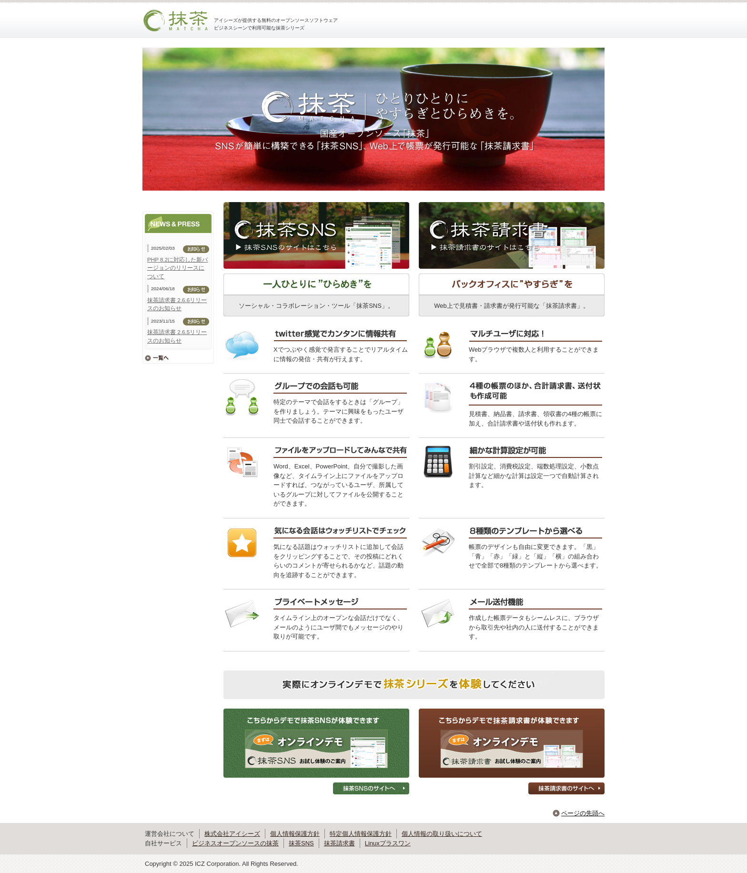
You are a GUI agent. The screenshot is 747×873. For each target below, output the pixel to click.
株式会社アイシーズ (232, 833)
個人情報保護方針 (295, 833)
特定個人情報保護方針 (361, 833)
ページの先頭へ (583, 813)
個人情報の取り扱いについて (442, 833)
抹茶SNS (301, 843)
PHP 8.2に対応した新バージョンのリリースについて (177, 267)
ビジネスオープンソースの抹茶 (235, 843)
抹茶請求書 (339, 843)
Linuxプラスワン (388, 843)
